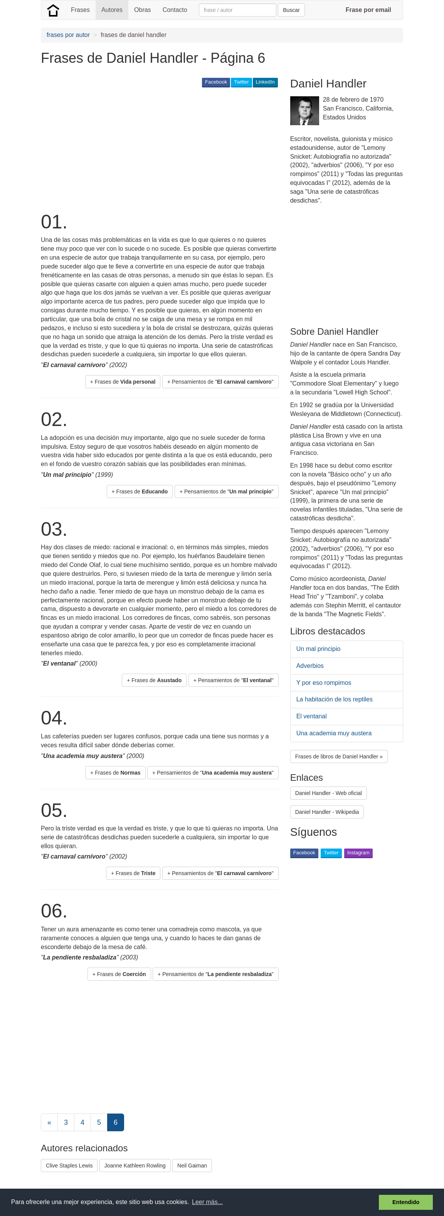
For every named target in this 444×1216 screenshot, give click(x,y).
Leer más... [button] (207, 1202)
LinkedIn (265, 82)
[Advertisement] (181, 149)
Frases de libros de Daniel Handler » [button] (339, 756)
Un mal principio (318, 649)
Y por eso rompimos (324, 682)
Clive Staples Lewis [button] (69, 1165)
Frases (80, 10)
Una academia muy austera (334, 733)
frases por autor (68, 35)
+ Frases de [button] (123, 382)
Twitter (241, 82)
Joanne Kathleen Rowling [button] (135, 1165)
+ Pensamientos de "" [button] (220, 382)
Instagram (358, 852)
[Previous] (49, 1122)
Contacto (175, 10)
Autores (112, 10)
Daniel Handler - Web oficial (328, 793)
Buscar (291, 10)
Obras (142, 10)
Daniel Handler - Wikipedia (327, 812)
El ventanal (311, 716)
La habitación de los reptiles (334, 699)
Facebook (216, 82)
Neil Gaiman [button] (192, 1165)
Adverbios (310, 666)
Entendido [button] (405, 1202)
